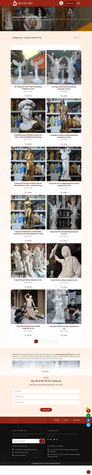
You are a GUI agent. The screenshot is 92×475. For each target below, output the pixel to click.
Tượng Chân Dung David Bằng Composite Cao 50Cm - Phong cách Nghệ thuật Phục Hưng (28, 136)
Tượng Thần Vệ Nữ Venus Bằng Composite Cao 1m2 (64, 327)
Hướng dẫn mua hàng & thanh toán (25, 449)
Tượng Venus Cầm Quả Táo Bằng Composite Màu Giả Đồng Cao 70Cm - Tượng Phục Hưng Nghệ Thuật (28, 184)
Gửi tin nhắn (46, 410)
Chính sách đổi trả (20, 455)
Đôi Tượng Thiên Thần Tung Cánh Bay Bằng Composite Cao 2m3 (28, 88)
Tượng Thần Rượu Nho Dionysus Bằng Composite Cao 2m (28, 327)
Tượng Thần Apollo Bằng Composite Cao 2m (28, 280)
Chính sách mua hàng (21, 452)
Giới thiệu (56, 420)
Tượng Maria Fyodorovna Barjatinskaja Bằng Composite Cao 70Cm (64, 136)
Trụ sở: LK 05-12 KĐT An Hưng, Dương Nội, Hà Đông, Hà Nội (63, 450)
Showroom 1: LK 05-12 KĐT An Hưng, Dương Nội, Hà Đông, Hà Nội (64, 455)
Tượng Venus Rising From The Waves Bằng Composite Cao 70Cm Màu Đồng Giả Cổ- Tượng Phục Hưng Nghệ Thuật (28, 233)
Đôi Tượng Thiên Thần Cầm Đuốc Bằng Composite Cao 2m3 (64, 88)
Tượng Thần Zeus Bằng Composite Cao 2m (64, 280)
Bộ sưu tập (76, 420)
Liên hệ (29, 96)
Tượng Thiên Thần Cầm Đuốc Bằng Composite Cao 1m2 (64, 233)
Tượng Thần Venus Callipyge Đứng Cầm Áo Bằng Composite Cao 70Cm (64, 184)
